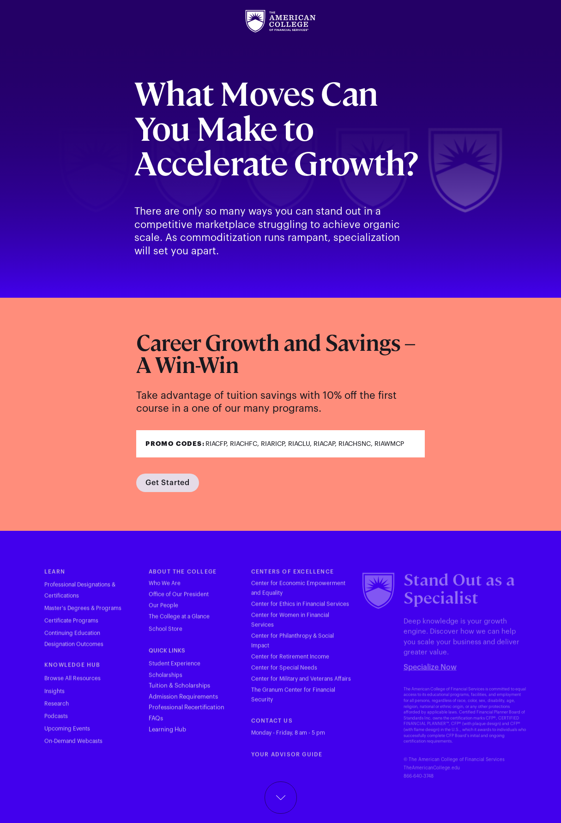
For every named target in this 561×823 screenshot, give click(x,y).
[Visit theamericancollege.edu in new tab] (280, 21)
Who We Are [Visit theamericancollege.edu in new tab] (165, 588)
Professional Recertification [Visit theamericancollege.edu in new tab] (186, 712)
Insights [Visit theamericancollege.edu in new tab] (54, 696)
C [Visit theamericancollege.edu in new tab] (253, 725)
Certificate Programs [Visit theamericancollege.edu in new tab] (71, 625)
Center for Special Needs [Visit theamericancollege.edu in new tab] (284, 672)
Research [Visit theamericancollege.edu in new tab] (56, 708)
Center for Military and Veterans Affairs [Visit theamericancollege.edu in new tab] (301, 683)
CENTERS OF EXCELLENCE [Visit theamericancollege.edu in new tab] (292, 576)
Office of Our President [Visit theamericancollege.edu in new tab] (179, 599)
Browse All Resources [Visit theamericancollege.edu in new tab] (72, 683)
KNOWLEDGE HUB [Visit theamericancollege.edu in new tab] (72, 670)
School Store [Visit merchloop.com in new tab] (165, 633)
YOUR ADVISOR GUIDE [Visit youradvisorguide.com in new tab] (287, 759)
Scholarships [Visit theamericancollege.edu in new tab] (165, 680)
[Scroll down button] (281, 797)
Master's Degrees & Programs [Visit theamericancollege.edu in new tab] (82, 613)
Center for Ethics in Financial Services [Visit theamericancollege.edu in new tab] (300, 609)
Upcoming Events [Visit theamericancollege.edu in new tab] (67, 733)
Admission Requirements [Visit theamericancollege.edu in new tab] (183, 701)
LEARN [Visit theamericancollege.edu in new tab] (54, 576)
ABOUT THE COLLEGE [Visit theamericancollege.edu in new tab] (183, 576)
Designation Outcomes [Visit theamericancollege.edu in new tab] (73, 649)
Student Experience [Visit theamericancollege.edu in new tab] (174, 668)
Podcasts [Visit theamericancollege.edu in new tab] (56, 721)
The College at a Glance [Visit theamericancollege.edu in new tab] (179, 621)
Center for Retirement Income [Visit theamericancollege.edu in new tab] (290, 661)
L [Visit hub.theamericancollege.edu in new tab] (150, 734)
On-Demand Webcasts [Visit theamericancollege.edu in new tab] (73, 746)
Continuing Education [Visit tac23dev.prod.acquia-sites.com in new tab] (72, 638)
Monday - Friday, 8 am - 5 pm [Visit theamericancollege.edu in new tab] (288, 737)
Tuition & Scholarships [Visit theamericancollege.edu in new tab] (179, 690)
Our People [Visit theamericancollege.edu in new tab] (163, 610)
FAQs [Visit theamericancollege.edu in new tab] (156, 723)
